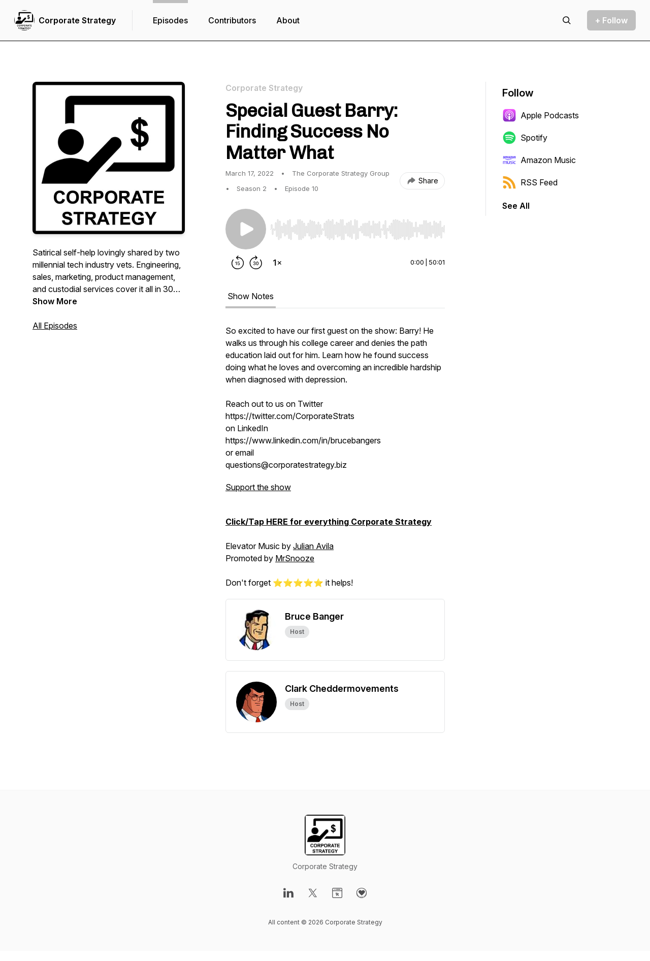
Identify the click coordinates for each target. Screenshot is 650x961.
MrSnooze (294, 558)
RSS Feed (530, 182)
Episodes (170, 20)
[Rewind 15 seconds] (238, 262)
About (288, 20)
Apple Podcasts (540, 115)
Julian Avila (313, 546)
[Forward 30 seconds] (256, 262)
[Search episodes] (567, 20)
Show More (54, 301)
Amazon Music (539, 160)
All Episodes (54, 326)
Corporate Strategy (77, 20)
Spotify (524, 138)
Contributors (232, 20)
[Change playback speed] (277, 262)
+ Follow (611, 20)
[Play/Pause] (245, 229)
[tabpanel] (335, 462)
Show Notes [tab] (251, 296)
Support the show (258, 487)
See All (516, 206)
